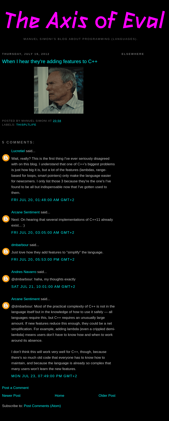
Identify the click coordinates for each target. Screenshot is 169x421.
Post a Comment (15, 388)
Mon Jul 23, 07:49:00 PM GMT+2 (44, 376)
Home (59, 395)
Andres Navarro (23, 272)
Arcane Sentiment (25, 212)
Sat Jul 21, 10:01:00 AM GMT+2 (43, 287)
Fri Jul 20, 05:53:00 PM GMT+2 (43, 259)
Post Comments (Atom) (42, 406)
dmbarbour (20, 245)
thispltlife (26, 124)
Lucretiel (18, 151)
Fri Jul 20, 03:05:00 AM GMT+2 (42, 232)
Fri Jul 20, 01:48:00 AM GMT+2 (42, 200)
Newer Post (11, 395)
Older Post (107, 395)
